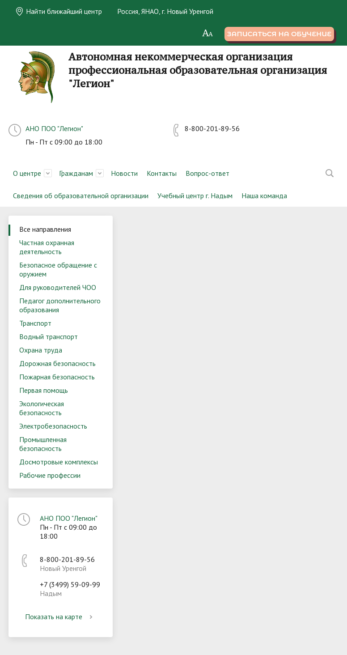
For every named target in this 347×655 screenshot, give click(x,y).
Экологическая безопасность (41, 408)
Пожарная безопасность (57, 376)
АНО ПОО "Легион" (54, 128)
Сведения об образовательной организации (80, 195)
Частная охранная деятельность (46, 247)
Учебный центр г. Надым (195, 195)
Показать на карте (60, 616)
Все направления (45, 229)
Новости (124, 173)
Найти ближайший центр (58, 11)
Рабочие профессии (49, 475)
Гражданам (76, 173)
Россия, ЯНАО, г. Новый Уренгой (165, 11)
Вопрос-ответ (207, 173)
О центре (27, 173)
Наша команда (264, 195)
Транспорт (35, 323)
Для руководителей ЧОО (57, 287)
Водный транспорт (48, 336)
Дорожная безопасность (57, 363)
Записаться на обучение (279, 34)
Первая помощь (43, 390)
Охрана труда (40, 349)
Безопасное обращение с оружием (58, 269)
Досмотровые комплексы (58, 461)
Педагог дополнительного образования (60, 305)
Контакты (162, 173)
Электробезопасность (53, 425)
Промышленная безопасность (43, 444)
